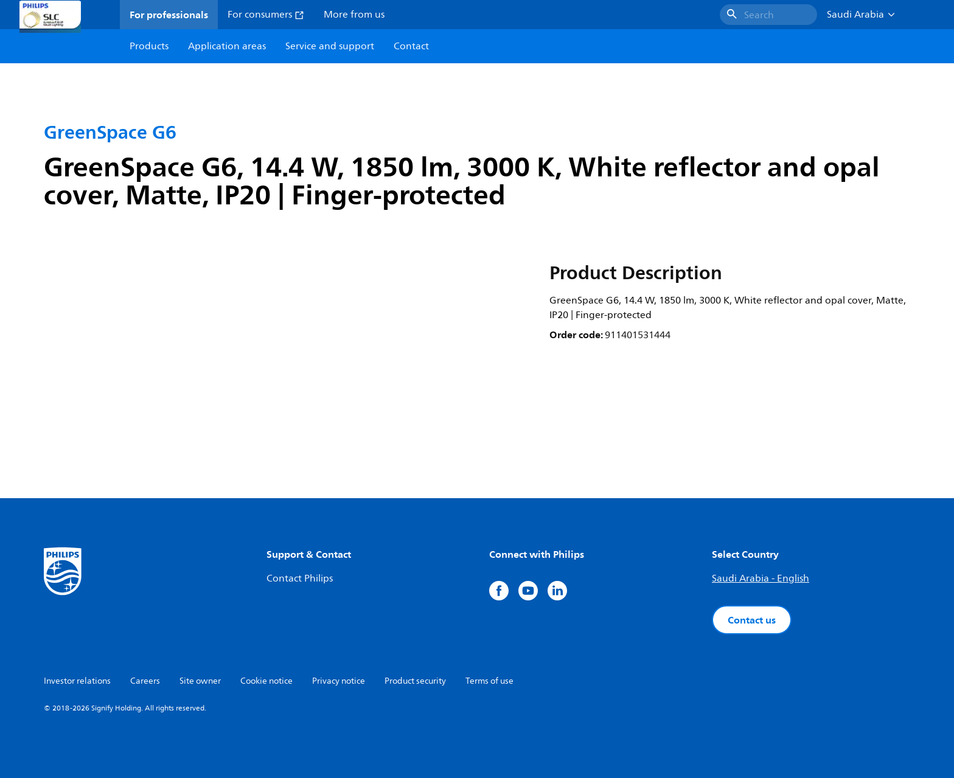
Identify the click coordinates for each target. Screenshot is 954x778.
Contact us (752, 619)
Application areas (227, 46)
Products (149, 46)
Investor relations (77, 681)
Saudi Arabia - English (760, 578)
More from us (354, 14)
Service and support (329, 46)
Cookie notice (266, 681)
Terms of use (489, 681)
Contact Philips (299, 578)
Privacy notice (338, 681)
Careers (145, 681)
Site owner (200, 681)
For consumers (266, 14)
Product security (415, 681)
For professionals (169, 14)
